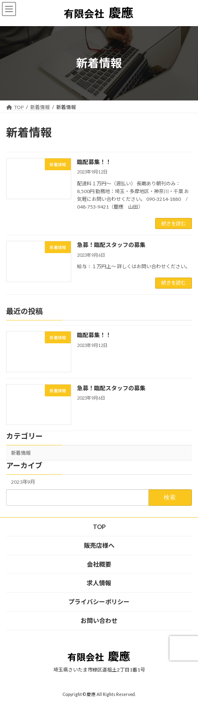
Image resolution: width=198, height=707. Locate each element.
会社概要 (99, 564)
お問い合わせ (99, 620)
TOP (99, 526)
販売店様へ (99, 545)
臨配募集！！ (94, 161)
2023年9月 (23, 482)
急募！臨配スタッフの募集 (111, 244)
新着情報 (21, 453)
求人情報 (99, 583)
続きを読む (173, 223)
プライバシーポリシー (99, 601)
